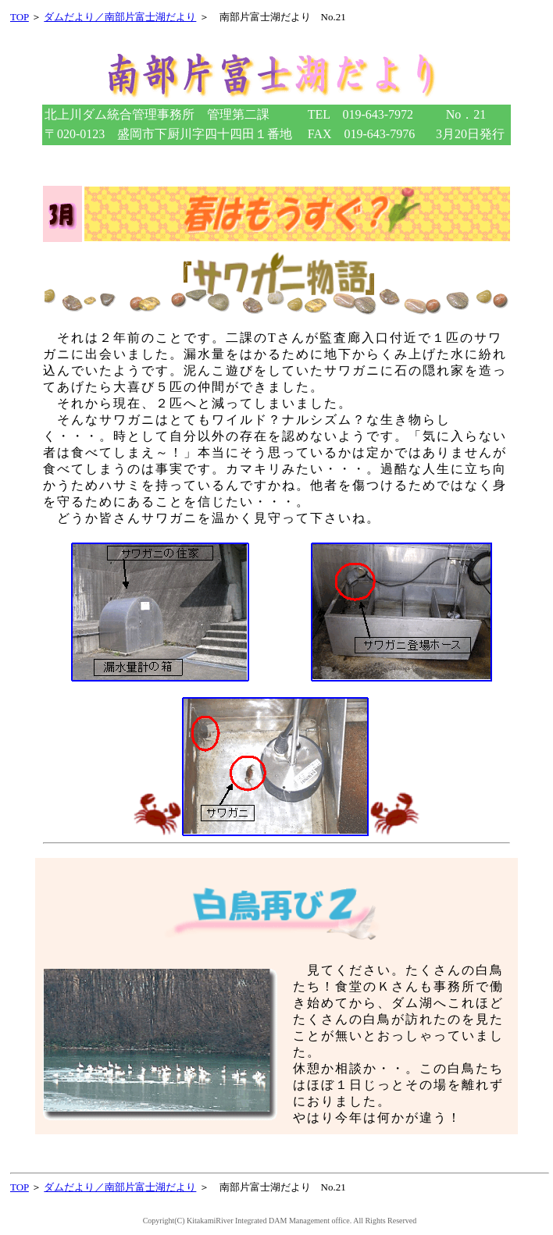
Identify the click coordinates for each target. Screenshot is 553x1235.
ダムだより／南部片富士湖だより (120, 17)
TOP (19, 17)
